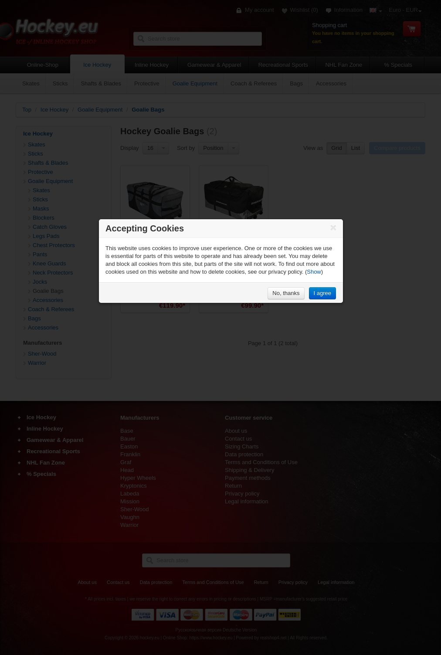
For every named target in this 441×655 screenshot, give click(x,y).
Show (314, 271)
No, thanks (285, 293)
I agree (322, 293)
